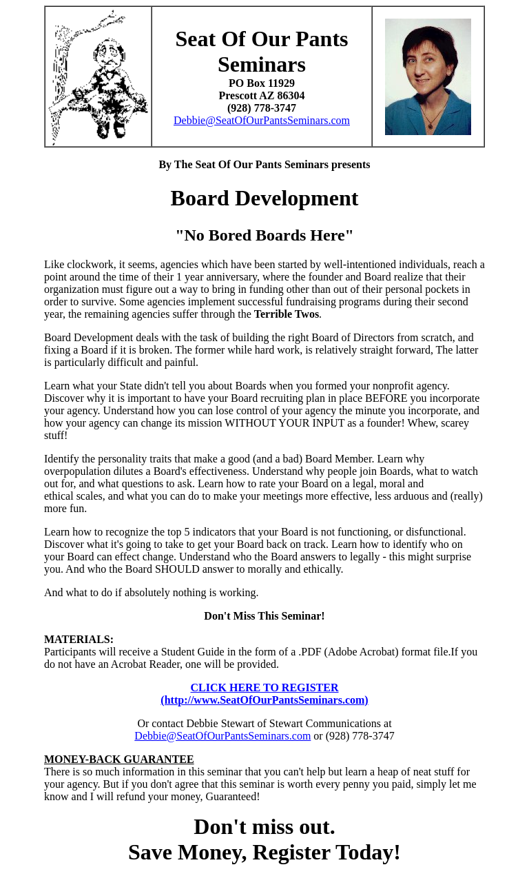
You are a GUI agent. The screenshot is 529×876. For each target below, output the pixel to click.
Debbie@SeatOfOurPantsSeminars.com (262, 120)
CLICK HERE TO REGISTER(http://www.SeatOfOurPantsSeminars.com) (264, 694)
